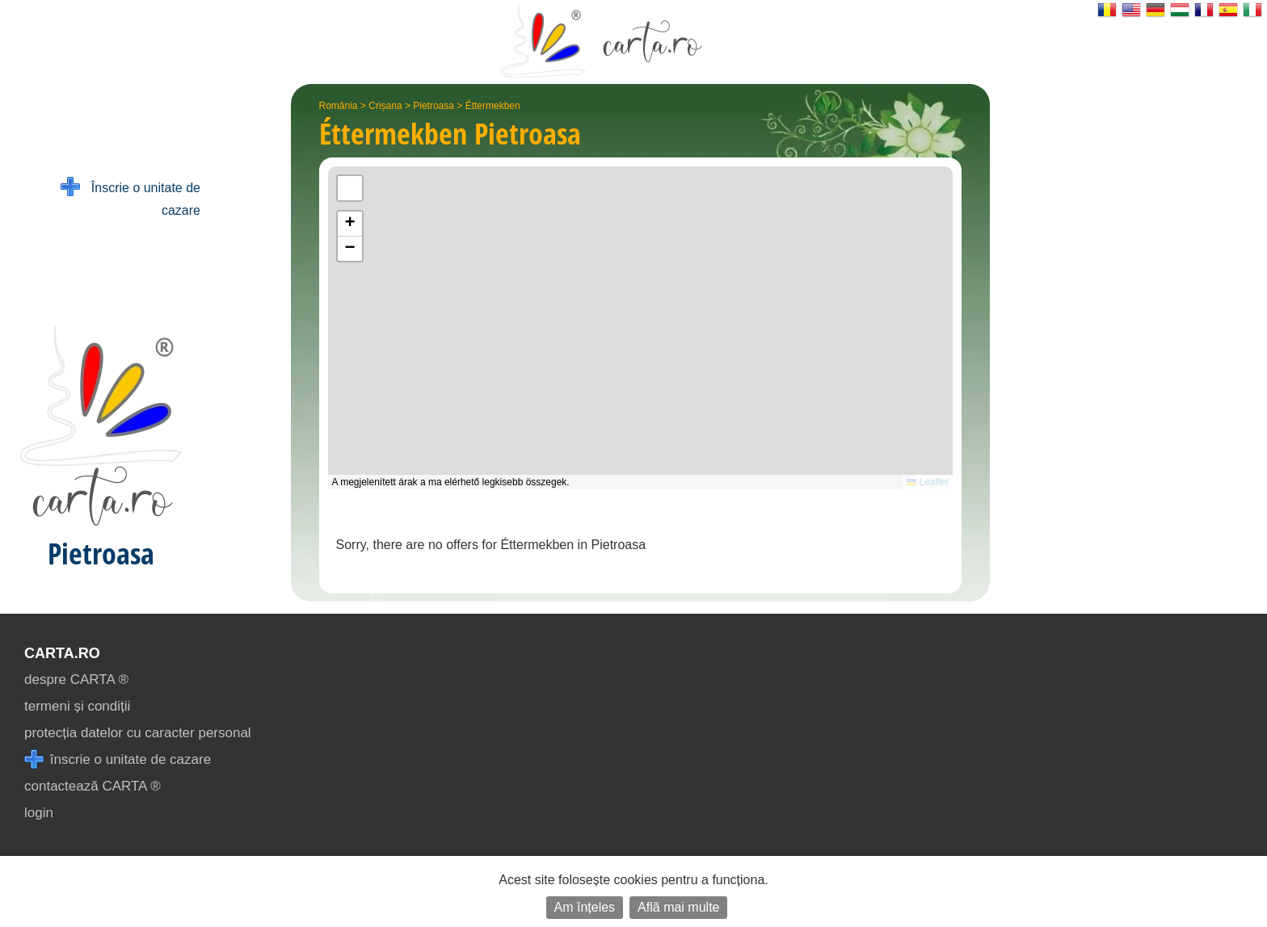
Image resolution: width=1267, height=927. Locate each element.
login (38, 812)
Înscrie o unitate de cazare (130, 197)
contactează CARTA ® (92, 786)
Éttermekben (492, 105)
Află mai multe (678, 907)
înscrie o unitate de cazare (117, 759)
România (338, 105)
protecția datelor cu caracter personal (137, 732)
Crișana (385, 105)
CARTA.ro (62, 653)
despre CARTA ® (76, 679)
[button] (350, 224)
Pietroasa (433, 105)
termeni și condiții (77, 706)
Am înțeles (585, 907)
